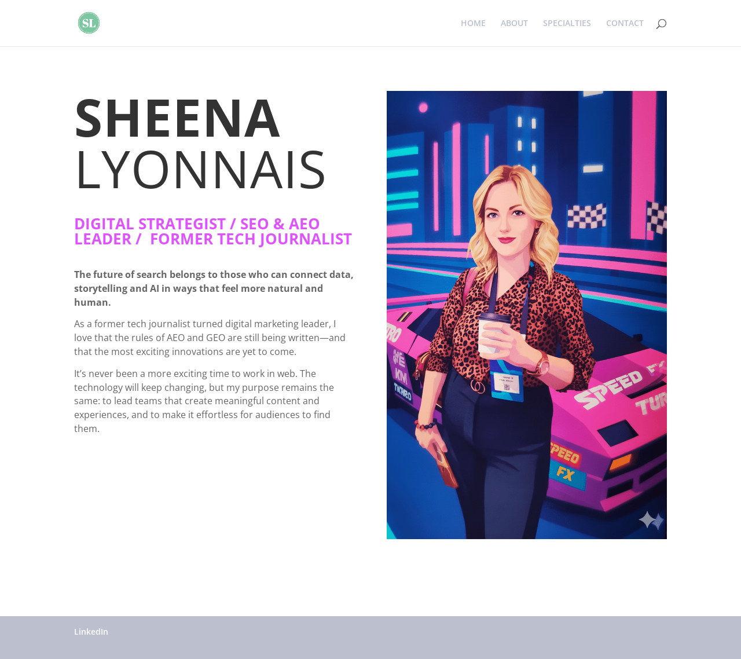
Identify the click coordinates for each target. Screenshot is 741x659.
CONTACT (625, 23)
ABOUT (514, 23)
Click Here (114, 557)
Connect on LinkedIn (142, 511)
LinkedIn (91, 631)
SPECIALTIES (567, 23)
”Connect (111, 466)
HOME (473, 23)
